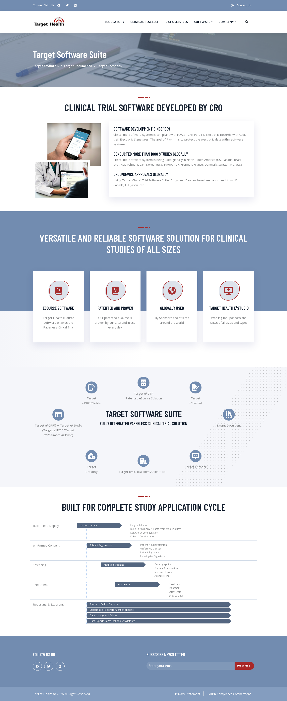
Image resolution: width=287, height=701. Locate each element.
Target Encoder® (109, 66)
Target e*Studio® (46, 66)
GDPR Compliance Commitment (229, 694)
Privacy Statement (187, 694)
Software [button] (202, 22)
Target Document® (78, 66)
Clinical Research (144, 22)
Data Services (176, 22)
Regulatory (114, 22)
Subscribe (243, 665)
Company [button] (226, 22)
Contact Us (241, 5)
